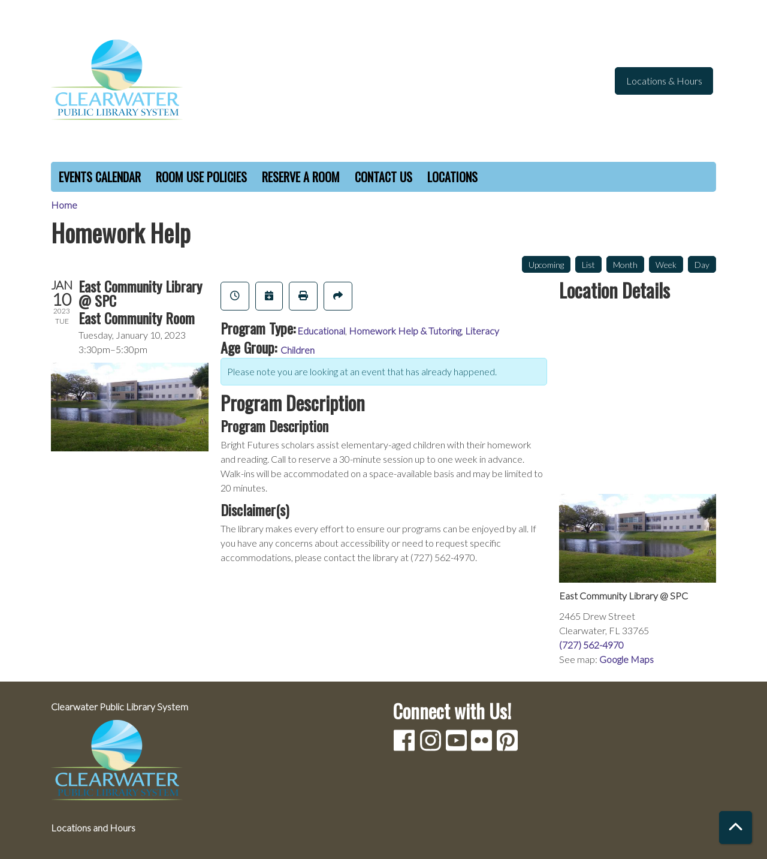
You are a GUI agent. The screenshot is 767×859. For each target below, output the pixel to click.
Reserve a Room (301, 177)
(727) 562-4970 (591, 644)
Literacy (482, 330)
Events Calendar (100, 177)
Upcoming (546, 265)
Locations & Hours (664, 80)
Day (701, 265)
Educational (321, 330)
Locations (452, 177)
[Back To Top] (735, 827)
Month (625, 265)
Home (64, 204)
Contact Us (383, 177)
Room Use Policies (201, 177)
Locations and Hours (93, 827)
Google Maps (626, 659)
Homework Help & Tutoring (405, 330)
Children (297, 349)
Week (666, 265)
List (588, 265)
